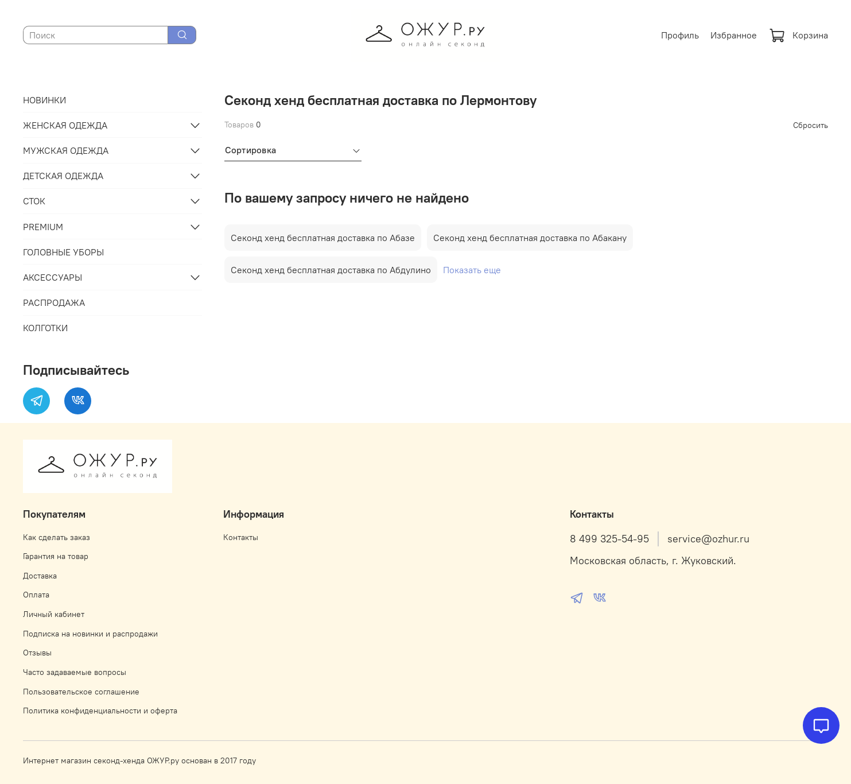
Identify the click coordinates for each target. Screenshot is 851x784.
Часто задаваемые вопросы (74, 672)
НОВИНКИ (44, 100)
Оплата (36, 594)
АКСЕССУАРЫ (52, 277)
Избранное (733, 35)
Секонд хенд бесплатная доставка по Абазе (323, 237)
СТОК (34, 201)
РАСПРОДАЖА (54, 302)
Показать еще (472, 269)
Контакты (240, 537)
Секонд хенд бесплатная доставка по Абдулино (331, 269)
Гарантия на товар (55, 556)
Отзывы (37, 652)
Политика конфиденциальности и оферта (100, 710)
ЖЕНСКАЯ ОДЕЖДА (65, 125)
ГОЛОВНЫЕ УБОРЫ (63, 252)
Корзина (798, 35)
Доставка (40, 575)
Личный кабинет (53, 614)
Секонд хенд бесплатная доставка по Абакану (530, 237)
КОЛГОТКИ (45, 327)
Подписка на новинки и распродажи (90, 633)
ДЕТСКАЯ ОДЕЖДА (63, 175)
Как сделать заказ (56, 537)
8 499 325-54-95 (609, 539)
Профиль (680, 35)
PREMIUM (43, 226)
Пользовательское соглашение (81, 691)
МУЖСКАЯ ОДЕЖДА (65, 150)
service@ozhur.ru (708, 539)
